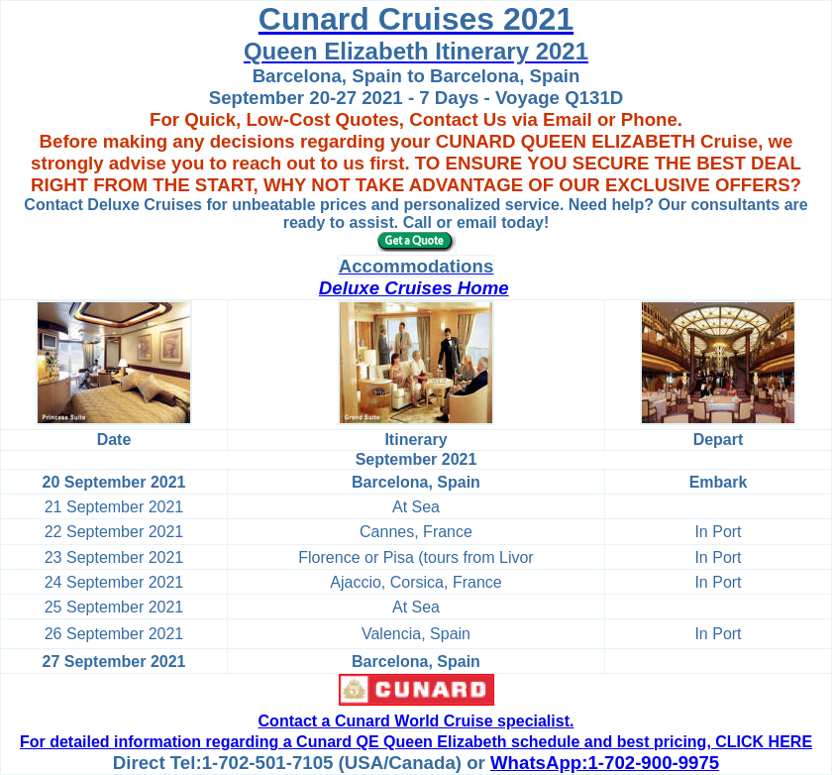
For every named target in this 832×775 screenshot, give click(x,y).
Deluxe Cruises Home (414, 287)
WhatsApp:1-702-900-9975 (604, 762)
